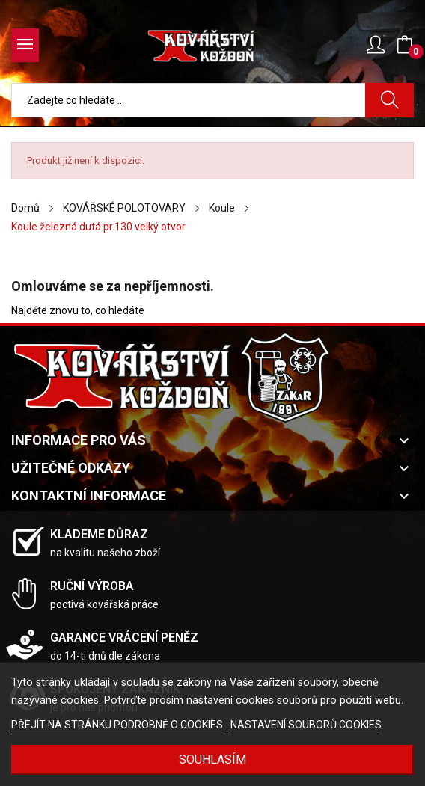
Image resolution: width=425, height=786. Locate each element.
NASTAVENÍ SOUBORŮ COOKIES (306, 725)
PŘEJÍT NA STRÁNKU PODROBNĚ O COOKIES (118, 725)
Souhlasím (212, 759)
